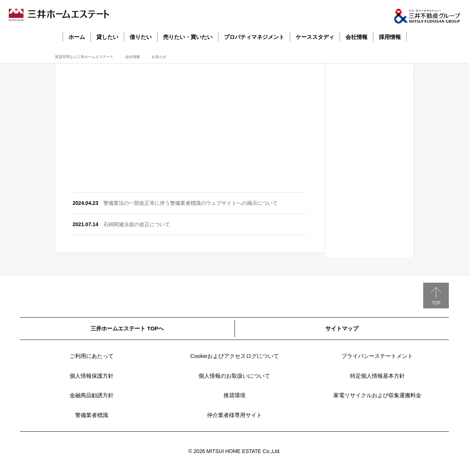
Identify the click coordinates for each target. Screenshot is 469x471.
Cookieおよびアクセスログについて (234, 356)
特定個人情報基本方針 (377, 376)
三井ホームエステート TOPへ (127, 328)
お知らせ (369, 248)
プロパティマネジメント (254, 37)
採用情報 (390, 37)
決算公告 (369, 178)
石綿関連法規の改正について (136, 224)
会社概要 (369, 107)
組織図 (369, 195)
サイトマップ (341, 328)
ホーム (77, 37)
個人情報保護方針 (92, 376)
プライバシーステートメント (377, 356)
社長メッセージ (369, 90)
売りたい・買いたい (188, 37)
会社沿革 (369, 143)
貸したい (107, 37)
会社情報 (357, 37)
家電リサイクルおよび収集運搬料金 (377, 395)
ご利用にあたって (92, 356)
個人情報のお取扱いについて (234, 376)
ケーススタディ (315, 37)
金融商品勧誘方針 (92, 395)
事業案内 (369, 125)
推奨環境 (234, 395)
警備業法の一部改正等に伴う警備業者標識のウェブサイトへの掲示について (190, 203)
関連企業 (369, 231)
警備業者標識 (91, 415)
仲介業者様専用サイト (234, 415)
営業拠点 (369, 213)
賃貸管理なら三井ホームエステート (84, 57)
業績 (369, 160)
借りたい (141, 37)
